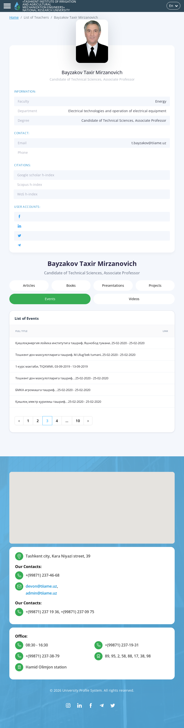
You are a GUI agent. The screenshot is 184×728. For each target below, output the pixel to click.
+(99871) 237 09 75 (77, 611)
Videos (134, 299)
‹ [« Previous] (19, 420)
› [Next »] (88, 420)
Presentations (113, 285)
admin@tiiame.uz (41, 593)
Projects (155, 285)
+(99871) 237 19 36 (42, 611)
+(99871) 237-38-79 (42, 656)
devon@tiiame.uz (41, 586)
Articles (29, 285)
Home (14, 17)
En (173, 5)
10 (78, 420)
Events (50, 299)
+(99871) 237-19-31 (122, 645)
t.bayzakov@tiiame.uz (149, 143)
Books (71, 285)
